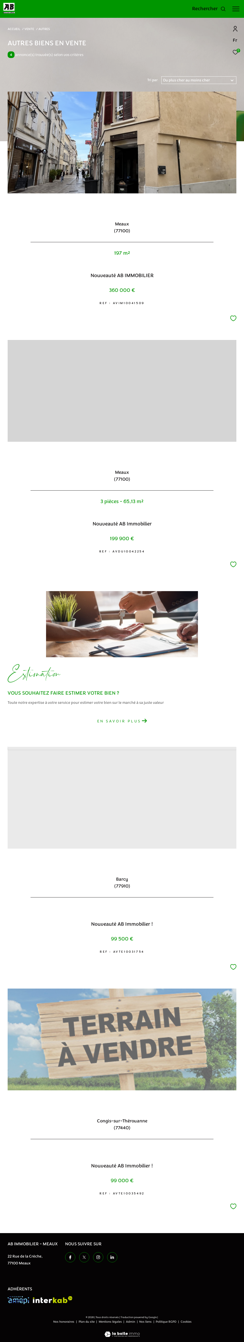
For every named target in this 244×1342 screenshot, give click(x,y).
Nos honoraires (64, 1322)
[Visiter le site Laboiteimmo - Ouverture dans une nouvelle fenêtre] (122, 1331)
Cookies (186, 1322)
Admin (131, 1322)
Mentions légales (111, 1322)
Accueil (14, 29)
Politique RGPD (166, 1322)
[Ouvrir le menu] (236, 9)
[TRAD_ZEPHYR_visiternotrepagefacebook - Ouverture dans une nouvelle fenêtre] (70, 1257)
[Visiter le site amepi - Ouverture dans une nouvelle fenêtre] (18, 1300)
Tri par (152, 80)
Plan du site (87, 1322)
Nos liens (145, 1322)
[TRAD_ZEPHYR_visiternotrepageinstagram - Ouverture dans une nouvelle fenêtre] (98, 1257)
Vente (29, 29)
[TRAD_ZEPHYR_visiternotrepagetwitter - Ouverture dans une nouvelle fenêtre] (84, 1257)
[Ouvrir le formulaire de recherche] (209, 9)
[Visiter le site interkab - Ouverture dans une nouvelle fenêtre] (53, 1299)
